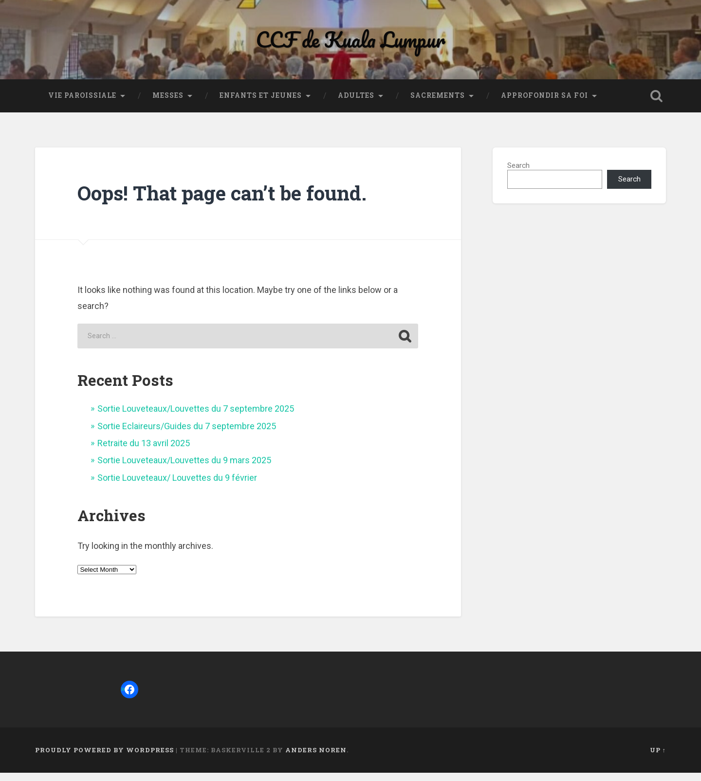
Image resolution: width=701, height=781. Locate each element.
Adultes (356, 104)
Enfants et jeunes (261, 104)
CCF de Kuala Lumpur (350, 43)
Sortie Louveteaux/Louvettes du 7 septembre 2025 (195, 417)
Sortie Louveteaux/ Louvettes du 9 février (177, 486)
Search (518, 174)
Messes (168, 104)
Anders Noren (316, 759)
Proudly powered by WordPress (104, 759)
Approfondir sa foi (544, 104)
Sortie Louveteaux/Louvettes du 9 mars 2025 (184, 469)
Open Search (656, 104)
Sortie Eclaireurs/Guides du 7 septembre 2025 (186, 434)
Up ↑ (658, 759)
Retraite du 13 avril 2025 (143, 451)
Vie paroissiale (82, 104)
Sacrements (437, 104)
